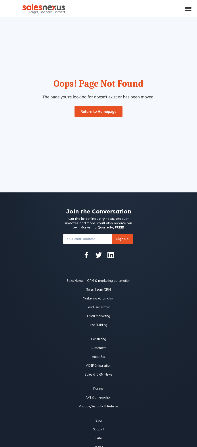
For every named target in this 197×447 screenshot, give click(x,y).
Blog (98, 420)
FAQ (98, 438)
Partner (98, 389)
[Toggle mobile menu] (188, 8)
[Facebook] (86, 255)
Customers (98, 348)
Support (98, 429)
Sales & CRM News (98, 374)
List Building (98, 325)
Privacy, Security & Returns (98, 406)
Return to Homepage (99, 111)
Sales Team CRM (98, 290)
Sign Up (122, 239)
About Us (98, 357)
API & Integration (98, 397)
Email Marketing (98, 316)
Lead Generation (98, 307)
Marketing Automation (99, 298)
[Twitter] (98, 255)
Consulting (98, 339)
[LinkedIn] (110, 255)
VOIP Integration (98, 366)
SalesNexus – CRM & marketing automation (98, 281)
